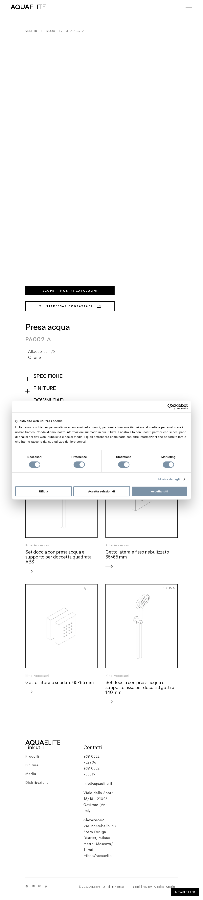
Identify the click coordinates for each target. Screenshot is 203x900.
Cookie (159, 887)
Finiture (32, 765)
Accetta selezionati (101, 491)
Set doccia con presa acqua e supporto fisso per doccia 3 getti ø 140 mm (139, 687)
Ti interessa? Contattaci (70, 306)
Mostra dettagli (169, 479)
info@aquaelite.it (97, 783)
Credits (170, 887)
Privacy (147, 887)
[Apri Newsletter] (185, 892)
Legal (136, 887)
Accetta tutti (159, 491)
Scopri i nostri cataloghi (70, 291)
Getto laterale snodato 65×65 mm (59, 682)
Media (30, 773)
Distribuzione (37, 782)
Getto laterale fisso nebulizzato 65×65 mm (137, 554)
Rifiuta (43, 491)
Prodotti (32, 756)
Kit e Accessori (37, 545)
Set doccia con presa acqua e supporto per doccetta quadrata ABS (58, 557)
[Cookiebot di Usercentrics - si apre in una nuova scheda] (170, 407)
